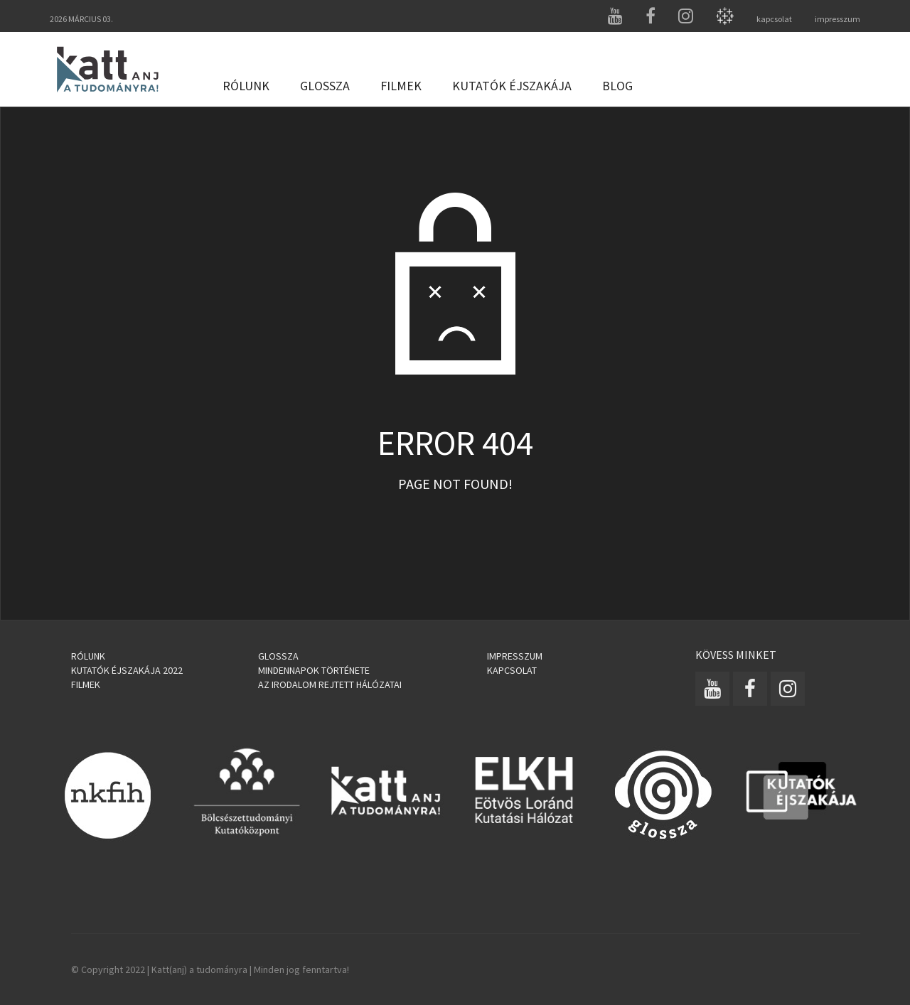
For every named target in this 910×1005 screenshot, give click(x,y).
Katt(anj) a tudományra (199, 969)
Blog (617, 85)
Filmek (401, 85)
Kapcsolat (512, 670)
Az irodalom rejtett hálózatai (330, 684)
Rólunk (246, 85)
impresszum (837, 19)
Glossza (325, 85)
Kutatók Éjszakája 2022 (127, 670)
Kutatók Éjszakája (512, 85)
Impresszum (514, 656)
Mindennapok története (314, 670)
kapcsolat (774, 19)
